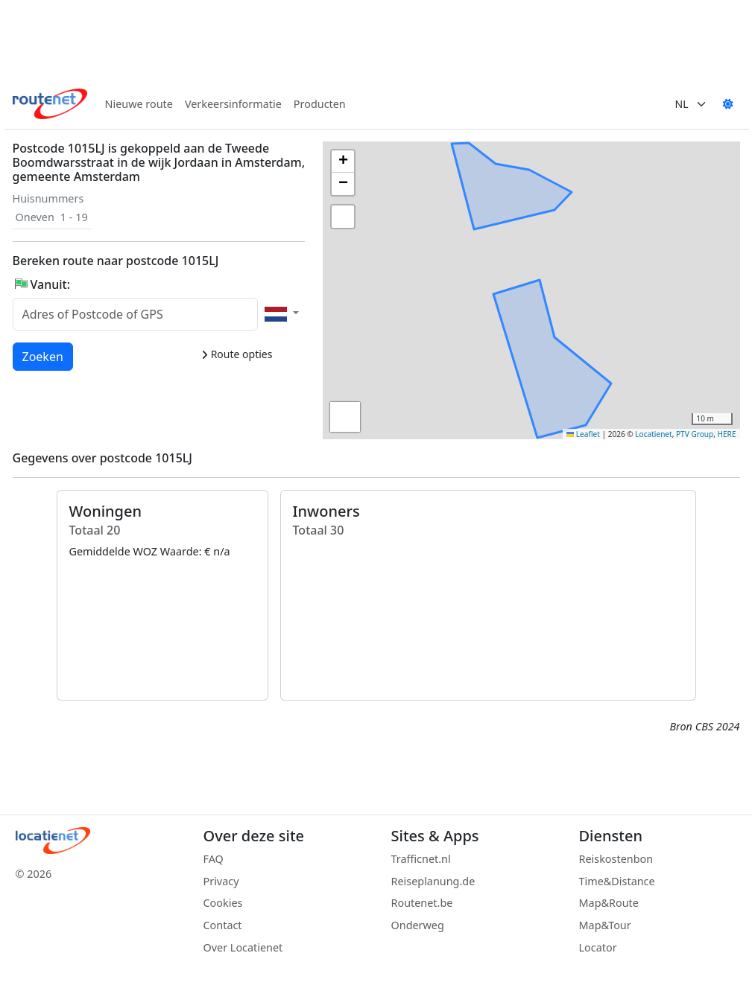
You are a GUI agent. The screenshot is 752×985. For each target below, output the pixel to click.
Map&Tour (605, 925)
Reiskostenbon (616, 859)
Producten (320, 104)
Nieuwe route (139, 104)
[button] (495, 307)
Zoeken (44, 356)
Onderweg (417, 925)
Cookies (223, 903)
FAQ (213, 859)
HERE (727, 434)
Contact (222, 925)
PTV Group (694, 434)
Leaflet (583, 434)
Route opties (236, 354)
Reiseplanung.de (433, 881)
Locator (598, 947)
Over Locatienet (243, 947)
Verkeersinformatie (233, 104)
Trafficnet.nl (421, 859)
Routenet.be (422, 903)
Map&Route (609, 903)
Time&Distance (617, 881)
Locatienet (653, 434)
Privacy (221, 881)
